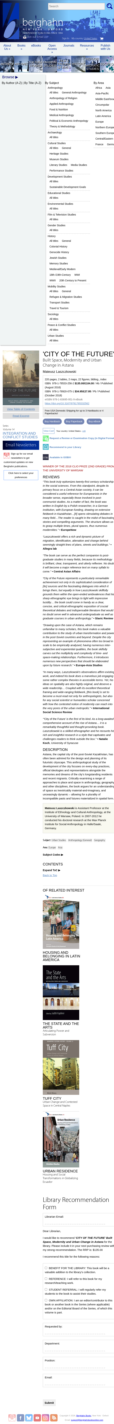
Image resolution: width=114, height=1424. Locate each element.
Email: (48, 1377)
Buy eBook (94, 421)
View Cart (49, 431)
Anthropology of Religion (63, 98)
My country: (84, 38)
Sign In (65, 38)
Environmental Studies (49, 64)
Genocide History (59, 252)
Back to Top (50, 875)
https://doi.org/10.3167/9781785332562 (67, 403)
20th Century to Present (72, 280)
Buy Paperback (74, 421)
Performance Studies (61, 170)
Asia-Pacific (102, 93)
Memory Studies (59, 263)
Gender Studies (56, 225)
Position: (50, 1360)
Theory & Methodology (62, 126)
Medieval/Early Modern (63, 269)
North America (103, 110)
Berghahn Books (83, 1416)
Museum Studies (59, 159)
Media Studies (79, 164)
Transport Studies (60, 302)
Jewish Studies (58, 257)
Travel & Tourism (59, 308)
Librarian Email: (54, 1216)
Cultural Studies (35, 64)
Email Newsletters (12, 1417)
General (66, 148)
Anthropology (7, 64)
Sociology (106, 64)
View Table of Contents (21, 409)
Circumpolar (102, 104)
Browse (8, 77)
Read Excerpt (21, 415)
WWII (53, 280)
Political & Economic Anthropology (69, 120)
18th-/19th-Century (60, 274)
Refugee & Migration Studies (92, 63)
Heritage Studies (59, 153)
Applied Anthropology (62, 103)
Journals (68, 45)
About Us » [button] (7, 47)
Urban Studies (56, 335)
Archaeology (21, 64)
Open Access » (52, 49)
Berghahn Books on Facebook (21, 1417)
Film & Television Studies (64, 64)
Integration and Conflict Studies (20, 435)
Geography (99, 840)
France (99, 144)
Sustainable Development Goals (68, 187)
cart (101, 39)
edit (84, 431)
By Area (99, 82)
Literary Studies (58, 164)
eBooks (36, 45)
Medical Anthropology (62, 115)
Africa (98, 87)
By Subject (52, 82)
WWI (77, 274)
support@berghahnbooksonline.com (87, 1420)
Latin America (103, 116)
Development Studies (60, 176)
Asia (108, 87)
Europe (99, 121)
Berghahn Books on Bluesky (29, 1417)
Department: (52, 1343)
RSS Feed (54, 1417)
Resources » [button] (87, 47)
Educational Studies (59, 193)
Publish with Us (105, 47)
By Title (29, 82)
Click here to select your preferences (21, 475)
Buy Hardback (52, 421)
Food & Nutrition (59, 109)
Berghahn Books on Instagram (46, 1417)
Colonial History (58, 246)
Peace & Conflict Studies (62, 325)
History (78, 64)
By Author (8, 82)
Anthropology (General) (80, 840)
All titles (54, 92)
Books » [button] (21, 47)
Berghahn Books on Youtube (37, 1417)
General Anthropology (74, 92)
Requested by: (53, 1326)
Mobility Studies (57, 286)
